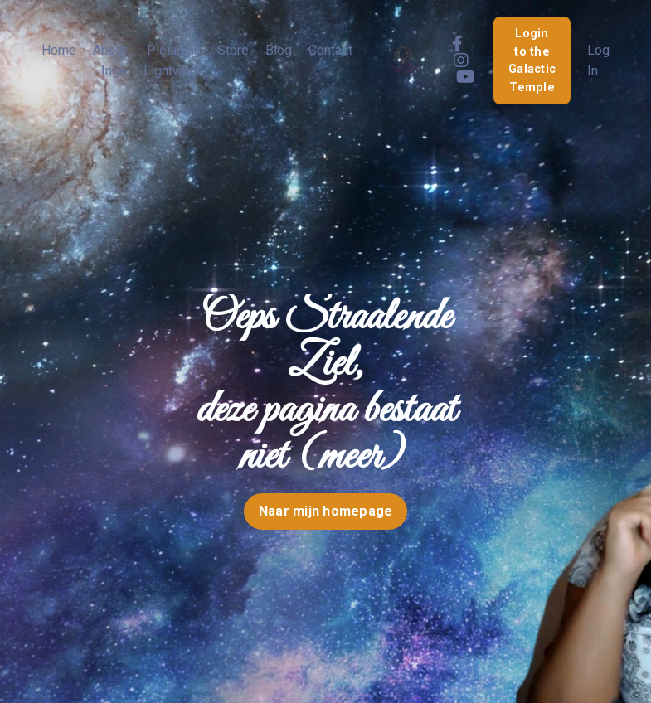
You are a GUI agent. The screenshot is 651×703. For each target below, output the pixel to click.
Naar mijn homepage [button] (326, 511)
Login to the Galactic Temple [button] (532, 61)
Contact (330, 50)
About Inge (110, 61)
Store (233, 50)
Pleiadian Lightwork (172, 61)
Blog (278, 50)
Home (58, 50)
